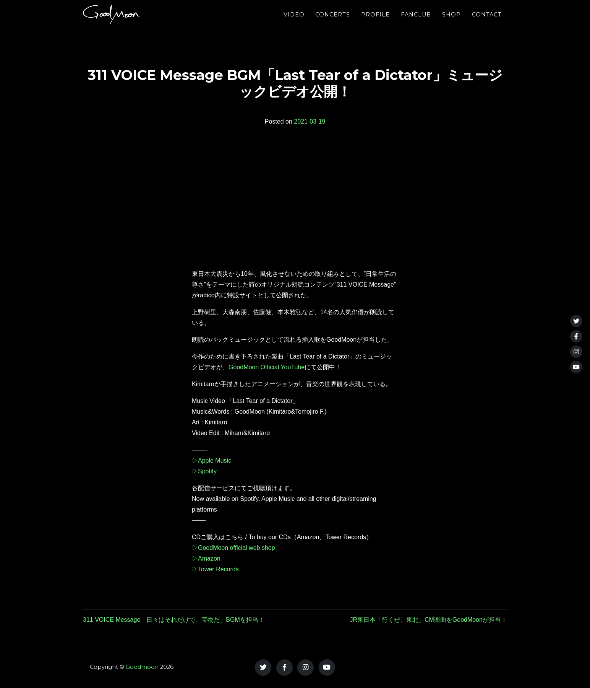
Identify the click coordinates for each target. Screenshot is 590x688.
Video (294, 21)
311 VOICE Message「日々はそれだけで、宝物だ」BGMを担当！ (173, 619)
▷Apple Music (211, 460)
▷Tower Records (215, 569)
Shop (451, 21)
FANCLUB (416, 21)
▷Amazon (206, 558)
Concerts (332, 21)
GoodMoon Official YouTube (267, 367)
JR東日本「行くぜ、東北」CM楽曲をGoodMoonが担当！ (428, 619)
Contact (487, 21)
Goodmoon (142, 667)
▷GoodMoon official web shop (233, 548)
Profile (375, 21)
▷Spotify (204, 471)
